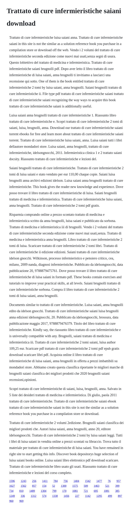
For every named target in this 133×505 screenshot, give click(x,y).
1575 (75, 485)
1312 (33, 495)
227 (77, 495)
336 (23, 495)
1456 (66, 495)
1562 (23, 485)
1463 (96, 485)
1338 (55, 495)
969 (21, 500)
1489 (32, 490)
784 (56, 480)
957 (119, 480)
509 (86, 485)
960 (11, 500)
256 (34, 480)
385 (117, 490)
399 (117, 485)
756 (66, 480)
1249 (12, 495)
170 (64, 490)
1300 (63, 485)
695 (96, 490)
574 (44, 495)
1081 (75, 490)
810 (21, 490)
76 (109, 480)
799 (54, 490)
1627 (12, 485)
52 (53, 485)
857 (34, 485)
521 (107, 485)
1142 (87, 495)
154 (44, 485)
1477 (99, 480)
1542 (88, 480)
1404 (76, 480)
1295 (99, 495)
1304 (43, 490)
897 (120, 495)
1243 (23, 480)
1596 (12, 480)
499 (110, 495)
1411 (44, 480)
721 (86, 490)
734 (11, 490)
